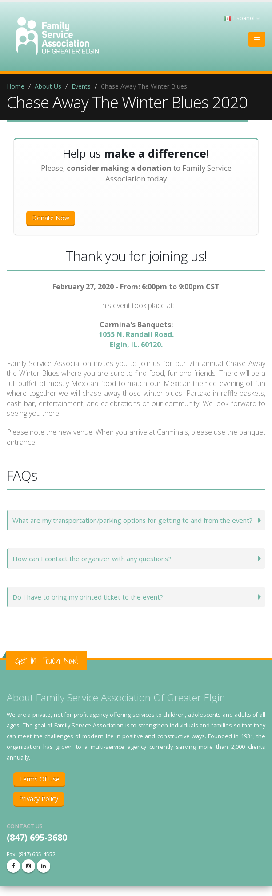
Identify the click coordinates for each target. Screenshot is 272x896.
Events (81, 86)
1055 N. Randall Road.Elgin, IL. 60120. (136, 339)
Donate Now (50, 218)
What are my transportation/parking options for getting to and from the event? (130, 524)
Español (242, 18)
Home (15, 86)
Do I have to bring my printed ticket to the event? (92, 606)
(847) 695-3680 (37, 847)
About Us (48, 86)
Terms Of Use (39, 789)
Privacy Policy (38, 808)
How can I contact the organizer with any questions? (97, 568)
